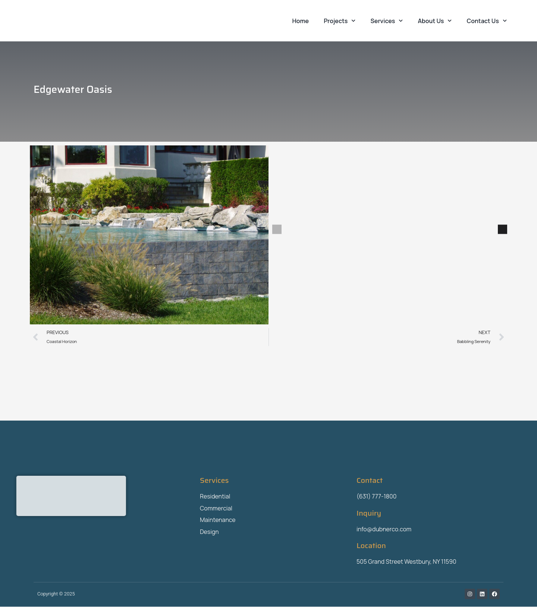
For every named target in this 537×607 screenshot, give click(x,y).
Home (300, 21)
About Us (435, 20)
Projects (339, 20)
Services (387, 20)
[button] (277, 229)
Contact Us (487, 20)
